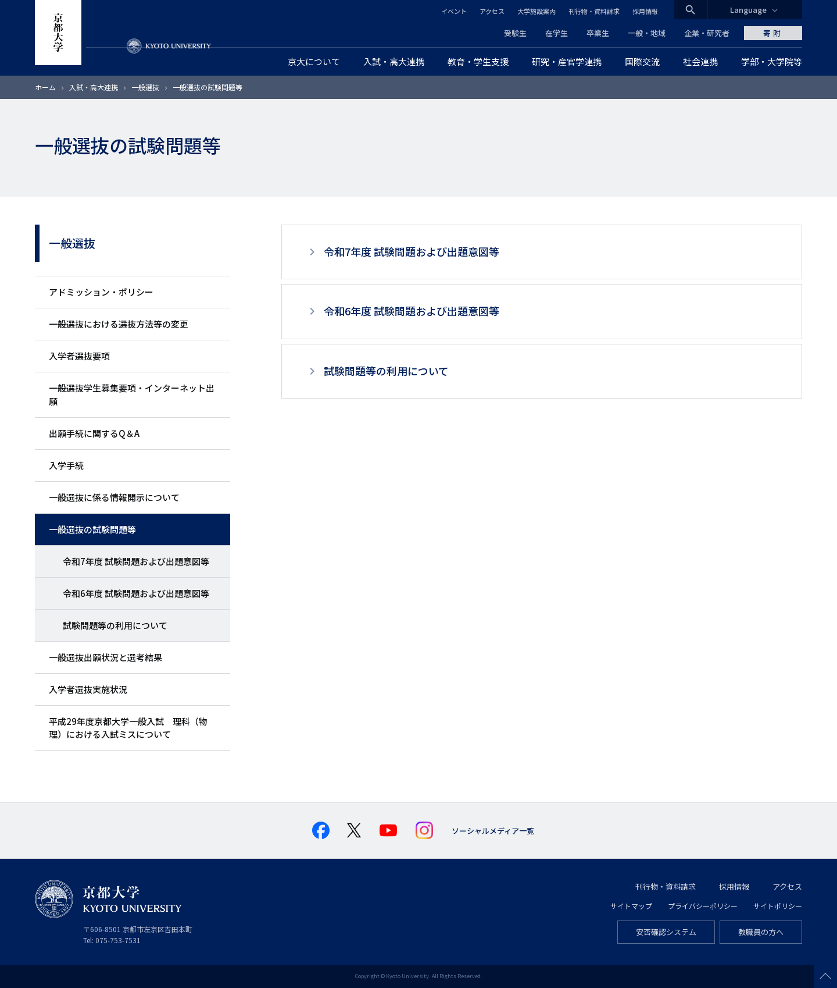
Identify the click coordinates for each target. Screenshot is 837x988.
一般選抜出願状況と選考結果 (105, 657)
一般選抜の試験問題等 (92, 529)
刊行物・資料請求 (594, 11)
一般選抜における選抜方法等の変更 (118, 324)
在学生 (556, 32)
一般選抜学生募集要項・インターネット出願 (131, 394)
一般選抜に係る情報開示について (114, 497)
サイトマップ (631, 905)
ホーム (45, 87)
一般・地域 (647, 32)
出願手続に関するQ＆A (94, 433)
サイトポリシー (777, 905)
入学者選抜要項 (79, 356)
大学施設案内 (536, 11)
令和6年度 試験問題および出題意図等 (136, 593)
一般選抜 (145, 87)
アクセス (492, 11)
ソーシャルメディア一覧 (493, 830)
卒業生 (597, 32)
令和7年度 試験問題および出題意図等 (136, 561)
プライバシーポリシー (703, 905)
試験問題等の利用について (115, 625)
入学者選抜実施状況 (88, 689)
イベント (454, 11)
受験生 (515, 32)
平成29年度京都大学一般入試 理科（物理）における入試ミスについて (128, 727)
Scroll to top (825, 976)
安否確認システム (666, 931)
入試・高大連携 (93, 87)
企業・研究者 (706, 32)
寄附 (773, 32)
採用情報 (645, 11)
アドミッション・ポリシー (101, 292)
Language (748, 9)
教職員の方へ (761, 931)
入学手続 (66, 465)
